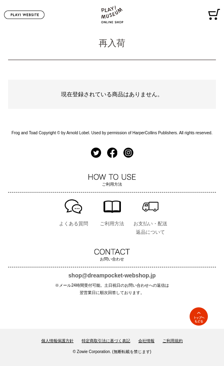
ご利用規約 (173, 340)
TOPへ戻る (199, 316)
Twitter (96, 153)
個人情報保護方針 (57, 340)
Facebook (112, 153)
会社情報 (146, 340)
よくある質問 (73, 223)
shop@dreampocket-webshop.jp (112, 275)
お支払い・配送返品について (150, 228)
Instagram (128, 153)
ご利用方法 (112, 223)
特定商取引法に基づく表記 (106, 340)
